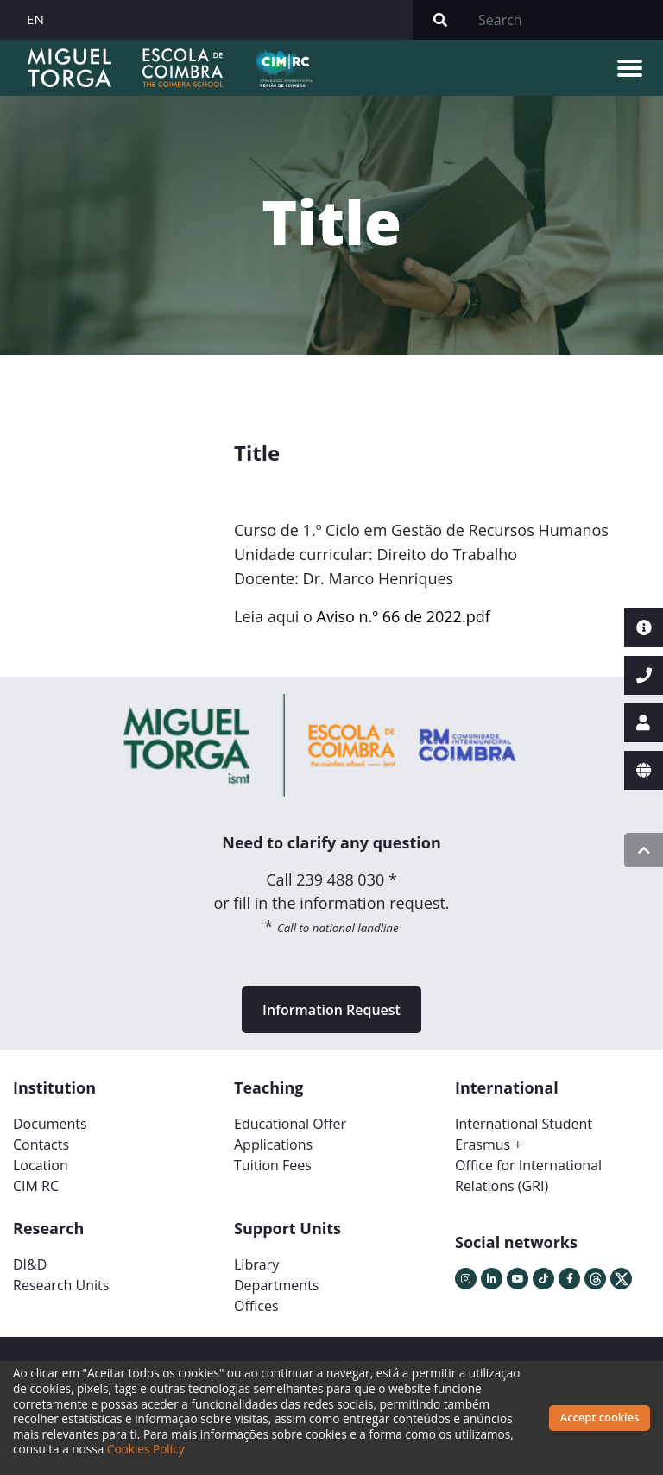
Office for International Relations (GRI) (528, 1175)
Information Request (331, 1009)
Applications (273, 1144)
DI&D (30, 1264)
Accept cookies (599, 1417)
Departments (276, 1285)
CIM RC (36, 1185)
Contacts (41, 1144)
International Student (523, 1123)
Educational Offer (290, 1123)
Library (256, 1264)
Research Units (61, 1285)
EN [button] (35, 19)
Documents (50, 1123)
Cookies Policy (146, 1448)
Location (40, 1165)
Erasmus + (488, 1144)
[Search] (565, 20)
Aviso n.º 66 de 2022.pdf (403, 616)
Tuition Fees (273, 1165)
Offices (256, 1305)
